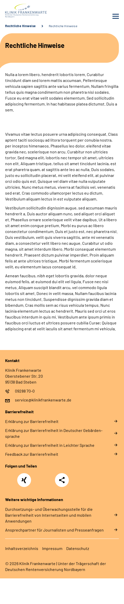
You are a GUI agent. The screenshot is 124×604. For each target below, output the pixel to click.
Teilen (62, 480)
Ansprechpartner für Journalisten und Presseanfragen (54, 529)
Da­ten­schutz (77, 548)
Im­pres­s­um (52, 548)
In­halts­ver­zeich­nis (21, 548)
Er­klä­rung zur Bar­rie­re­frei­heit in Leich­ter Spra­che (49, 445)
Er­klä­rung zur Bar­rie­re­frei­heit (32, 421)
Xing (24, 477)
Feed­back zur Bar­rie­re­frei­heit (31, 454)
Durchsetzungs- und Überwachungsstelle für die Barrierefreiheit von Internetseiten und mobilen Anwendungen (49, 515)
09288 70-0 (25, 390)
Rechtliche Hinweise (20, 26)
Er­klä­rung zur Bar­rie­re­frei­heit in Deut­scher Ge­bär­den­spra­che (53, 433)
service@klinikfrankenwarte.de (43, 399)
